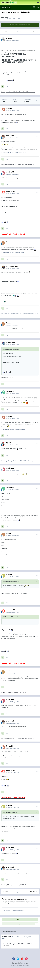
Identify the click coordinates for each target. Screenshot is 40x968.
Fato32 (9, 944)
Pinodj (4, 944)
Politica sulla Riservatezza (20, 963)
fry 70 (8, 443)
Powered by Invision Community (20, 965)
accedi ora (5, 903)
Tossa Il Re (10, 391)
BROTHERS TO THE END (25, 944)
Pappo (8, 242)
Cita (7, 86)
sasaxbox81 (10, 191)
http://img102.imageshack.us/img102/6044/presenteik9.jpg (17, 164)
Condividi (20, 919)
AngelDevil (15, 944)
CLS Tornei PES (16, 19)
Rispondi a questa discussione (20, 25)
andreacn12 (10, 136)
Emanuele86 (10, 342)
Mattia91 (9, 746)
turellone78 (6, 945)
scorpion (9, 108)
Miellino (9, 574)
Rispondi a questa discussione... (13, 910)
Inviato (12, 40)
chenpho (5, 17)
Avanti (33, 31)
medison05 (10, 172)
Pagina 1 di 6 (19, 31)
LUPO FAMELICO (12, 266)
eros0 (8, 671)
